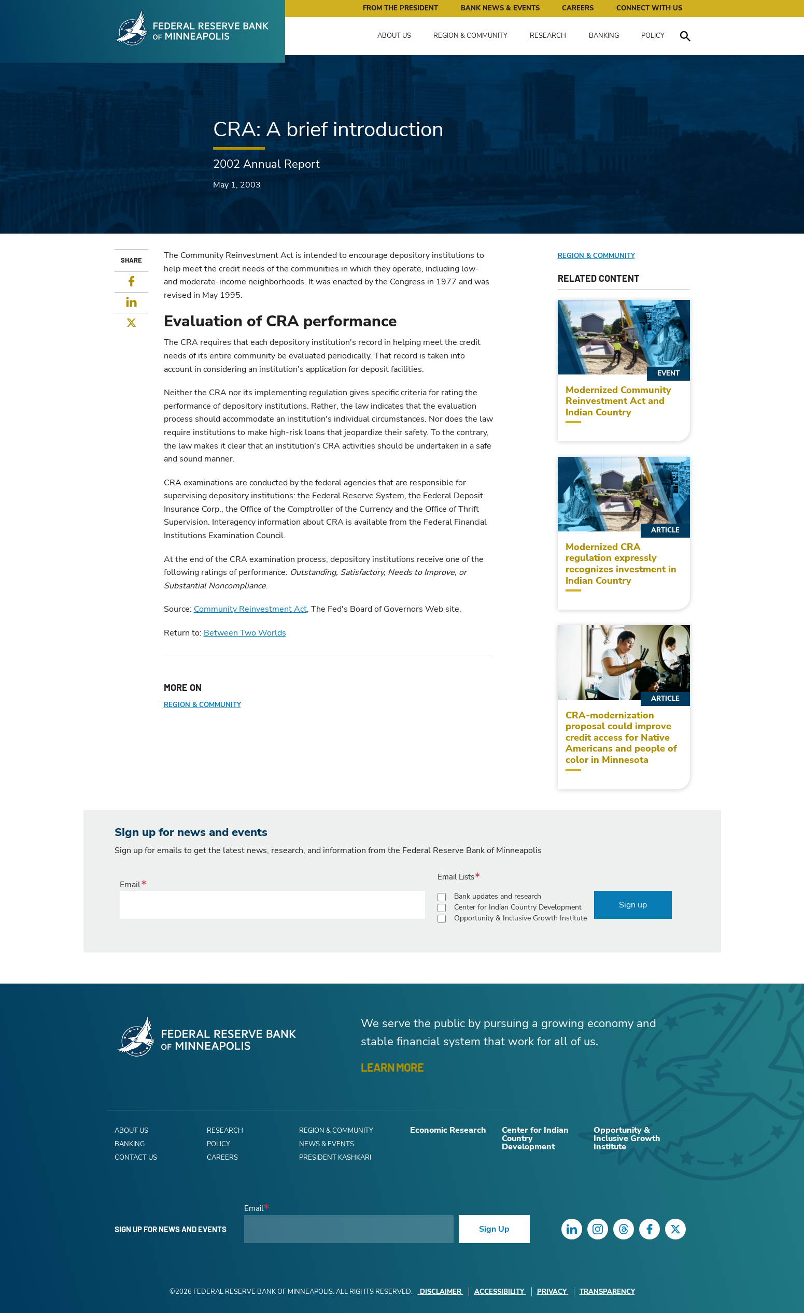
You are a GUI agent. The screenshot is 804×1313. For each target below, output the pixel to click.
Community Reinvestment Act (250, 609)
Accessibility (500, 1291)
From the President (400, 8)
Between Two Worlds (245, 633)
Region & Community (470, 35)
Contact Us (136, 1157)
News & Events (326, 1144)
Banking (604, 35)
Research (548, 35)
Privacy (553, 1291)
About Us (394, 35)
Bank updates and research (497, 896)
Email (130, 885)
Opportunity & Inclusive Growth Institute (520, 918)
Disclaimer (440, 1291)
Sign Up (494, 1229)
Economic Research (448, 1130)
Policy (653, 35)
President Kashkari (335, 1157)
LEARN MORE (392, 1067)
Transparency (607, 1291)
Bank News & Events (500, 8)
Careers (578, 8)
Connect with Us (649, 8)
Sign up (633, 905)
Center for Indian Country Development (518, 907)
